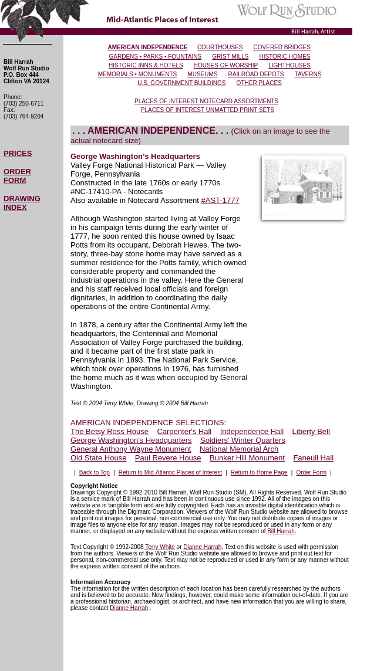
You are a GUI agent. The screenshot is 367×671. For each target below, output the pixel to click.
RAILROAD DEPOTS (256, 74)
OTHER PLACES (259, 83)
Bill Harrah (281, 531)
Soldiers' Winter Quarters (242, 440)
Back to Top (94, 472)
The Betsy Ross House (109, 431)
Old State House (98, 457)
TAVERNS (308, 74)
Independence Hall (252, 431)
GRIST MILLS (230, 56)
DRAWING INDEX (22, 203)
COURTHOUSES (220, 47)
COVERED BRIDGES (282, 47)
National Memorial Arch (239, 449)
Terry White (159, 547)
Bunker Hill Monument (247, 457)
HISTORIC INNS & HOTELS (146, 65)
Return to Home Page (259, 472)
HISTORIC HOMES (284, 56)
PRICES (18, 153)
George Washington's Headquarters (131, 440)
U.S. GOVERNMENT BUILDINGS (181, 83)
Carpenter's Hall (184, 431)
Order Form (311, 472)
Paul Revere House (168, 457)
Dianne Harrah (202, 547)
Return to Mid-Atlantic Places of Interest (170, 472)
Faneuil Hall (313, 457)
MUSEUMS (202, 74)
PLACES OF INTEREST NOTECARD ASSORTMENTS (206, 101)
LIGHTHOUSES (289, 65)
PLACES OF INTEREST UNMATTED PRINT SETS (207, 110)
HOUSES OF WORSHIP (226, 65)
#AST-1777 (220, 200)
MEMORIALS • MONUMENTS (137, 74)
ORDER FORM (17, 176)
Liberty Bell (311, 431)
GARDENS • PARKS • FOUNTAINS (155, 56)
